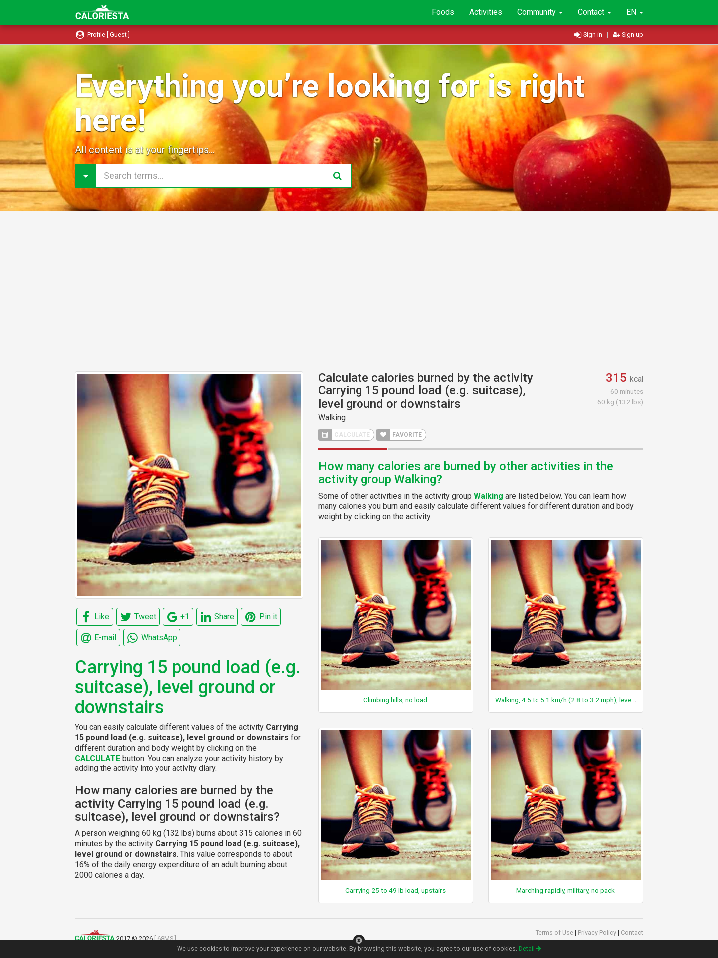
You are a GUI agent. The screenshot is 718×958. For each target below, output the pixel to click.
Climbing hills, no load (395, 700)
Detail (530, 948)
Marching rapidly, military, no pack (565, 890)
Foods (443, 12)
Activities (485, 12)
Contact (594, 12)
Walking (332, 417)
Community (540, 12)
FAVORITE (399, 434)
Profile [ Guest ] (102, 34)
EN (634, 12)
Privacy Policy (598, 932)
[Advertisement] (359, 291)
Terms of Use (555, 932)
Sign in (589, 34)
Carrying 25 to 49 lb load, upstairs (395, 890)
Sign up (628, 34)
